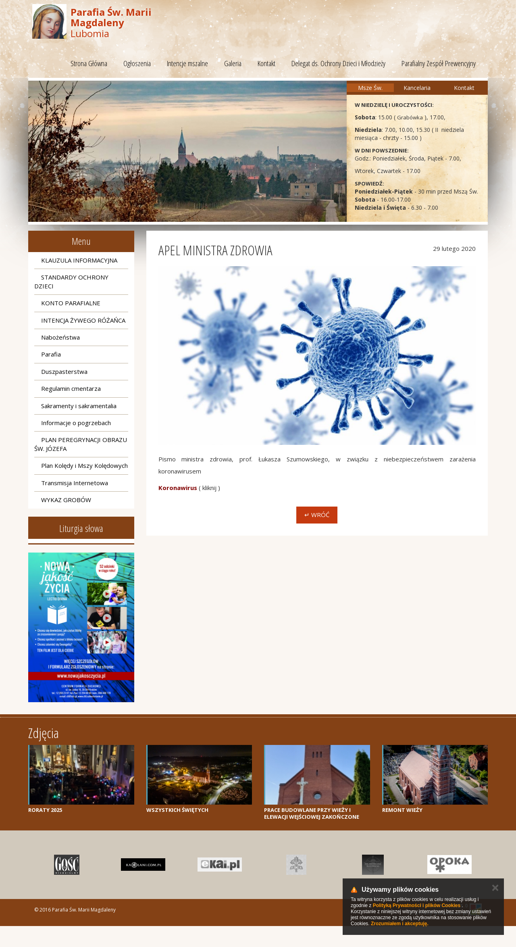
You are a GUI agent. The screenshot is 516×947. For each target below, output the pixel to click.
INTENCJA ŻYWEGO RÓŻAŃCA (83, 320)
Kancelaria (417, 88)
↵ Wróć (316, 515)
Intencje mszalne (187, 63)
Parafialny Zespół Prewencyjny (439, 63)
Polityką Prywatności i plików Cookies (416, 905)
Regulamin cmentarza (71, 388)
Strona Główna (89, 63)
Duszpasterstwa (64, 371)
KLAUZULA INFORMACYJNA (79, 260)
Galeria (232, 63)
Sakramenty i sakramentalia (79, 406)
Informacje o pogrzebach (76, 423)
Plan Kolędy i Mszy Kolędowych (84, 465)
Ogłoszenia (137, 63)
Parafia (51, 354)
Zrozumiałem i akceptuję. (400, 923)
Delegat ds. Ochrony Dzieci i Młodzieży (338, 63)
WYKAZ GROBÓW (66, 500)
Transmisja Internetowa (74, 483)
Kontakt (266, 63)
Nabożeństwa (60, 337)
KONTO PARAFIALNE (70, 303)
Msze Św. (370, 88)
